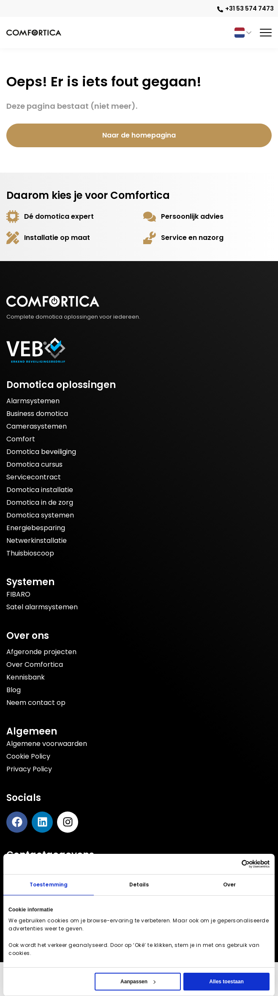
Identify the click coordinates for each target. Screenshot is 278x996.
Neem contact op (35, 702)
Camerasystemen (36, 426)
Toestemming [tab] (49, 884)
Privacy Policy (29, 769)
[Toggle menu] (266, 32)
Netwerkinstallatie (36, 540)
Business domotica (37, 413)
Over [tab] (229, 884)
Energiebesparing (35, 528)
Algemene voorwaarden (46, 743)
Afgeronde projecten (41, 652)
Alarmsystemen (33, 401)
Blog (13, 690)
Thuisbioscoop (30, 553)
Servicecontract (33, 477)
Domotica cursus (34, 464)
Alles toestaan (226, 982)
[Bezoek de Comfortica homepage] (33, 33)
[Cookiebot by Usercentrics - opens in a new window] (256, 864)
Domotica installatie (39, 490)
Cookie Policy (28, 756)
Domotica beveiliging (41, 452)
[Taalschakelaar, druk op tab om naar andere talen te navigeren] (242, 32)
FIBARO (18, 594)
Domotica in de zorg (39, 502)
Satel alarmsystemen (42, 607)
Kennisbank (25, 677)
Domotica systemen (40, 515)
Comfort (20, 439)
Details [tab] (139, 884)
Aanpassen (137, 982)
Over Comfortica (34, 664)
